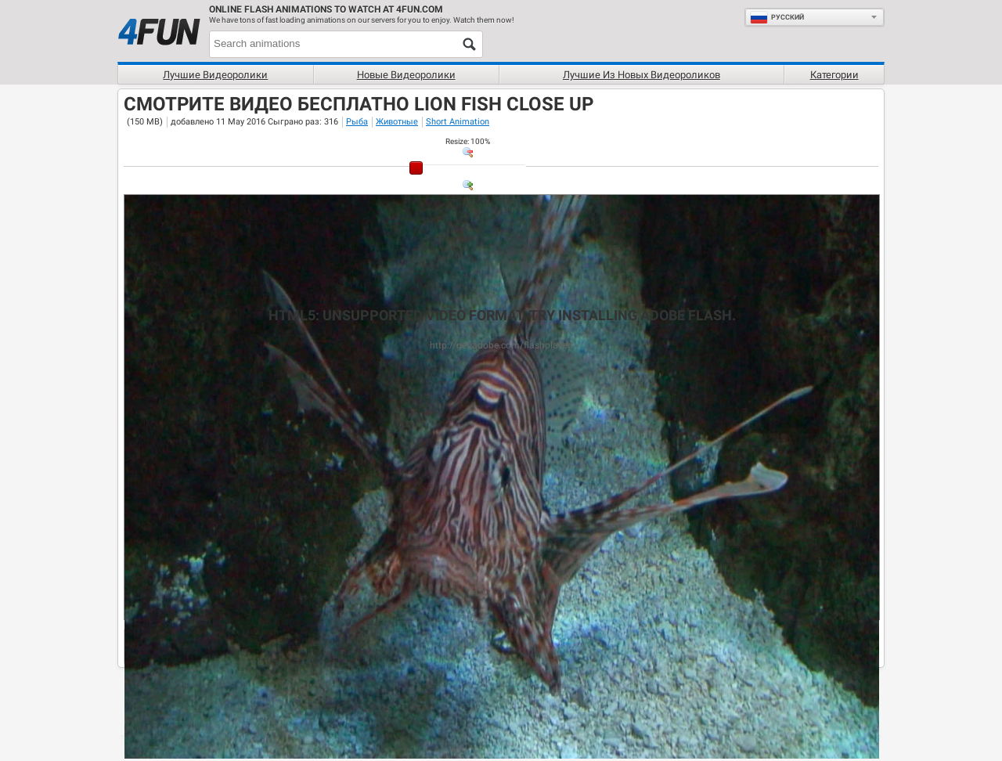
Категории (834, 75)
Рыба (357, 122)
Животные (397, 122)
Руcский (777, 17)
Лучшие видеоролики (215, 75)
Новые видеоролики (406, 75)
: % (467, 141)
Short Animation (457, 122)
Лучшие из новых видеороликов (641, 75)
